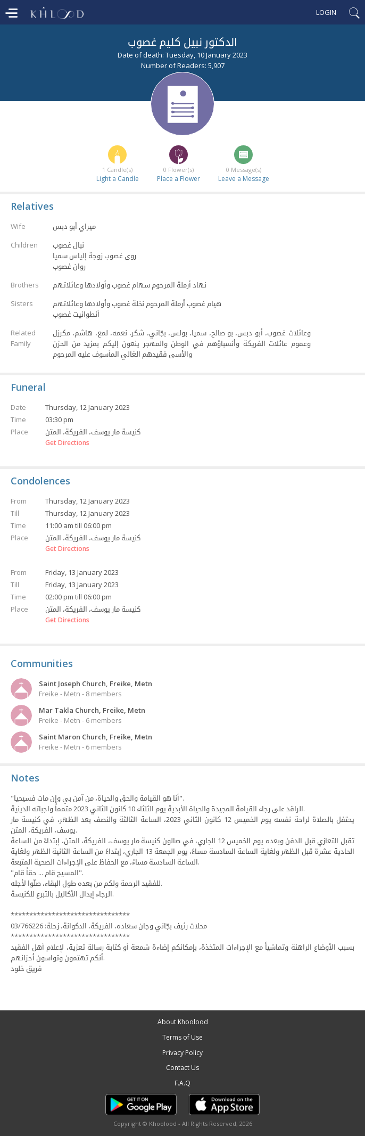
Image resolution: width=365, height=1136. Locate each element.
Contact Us (182, 1067)
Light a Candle (117, 178)
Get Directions (67, 443)
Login (326, 12)
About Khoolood (182, 1021)
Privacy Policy (182, 1052)
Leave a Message (243, 178)
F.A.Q (182, 1083)
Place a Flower (178, 178)
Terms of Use (182, 1037)
